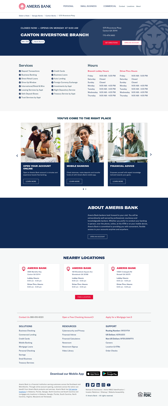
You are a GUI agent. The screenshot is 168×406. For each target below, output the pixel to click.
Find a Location (84, 297)
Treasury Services (26, 363)
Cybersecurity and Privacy (73, 330)
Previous (17, 156)
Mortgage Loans (26, 346)
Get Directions (111, 43)
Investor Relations (92, 392)
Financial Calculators (71, 338)
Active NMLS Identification (114, 390)
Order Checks (111, 350)
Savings (22, 355)
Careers (109, 342)
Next (151, 154)
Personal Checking (27, 350)
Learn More (31, 181)
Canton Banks (50, 16)
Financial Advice (69, 334)
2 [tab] (85, 188)
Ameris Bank (37, 268)
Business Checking (27, 330)
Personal (68, 6)
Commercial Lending (27, 334)
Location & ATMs (113, 346)
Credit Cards (24, 338)
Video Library (68, 350)
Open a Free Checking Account (78, 317)
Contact (122, 6)
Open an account (97, 237)
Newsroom (66, 342)
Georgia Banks (37, 16)
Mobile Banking (25, 342)
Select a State (24, 16)
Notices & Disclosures (94, 390)
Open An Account (131, 43)
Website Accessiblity (116, 392)
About (138, 6)
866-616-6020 (36, 317)
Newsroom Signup (70, 346)
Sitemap (104, 392)
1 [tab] (82, 188)
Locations (130, 6)
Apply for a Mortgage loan (119, 317)
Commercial (110, 6)
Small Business (88, 6)
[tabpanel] (41, 154)
